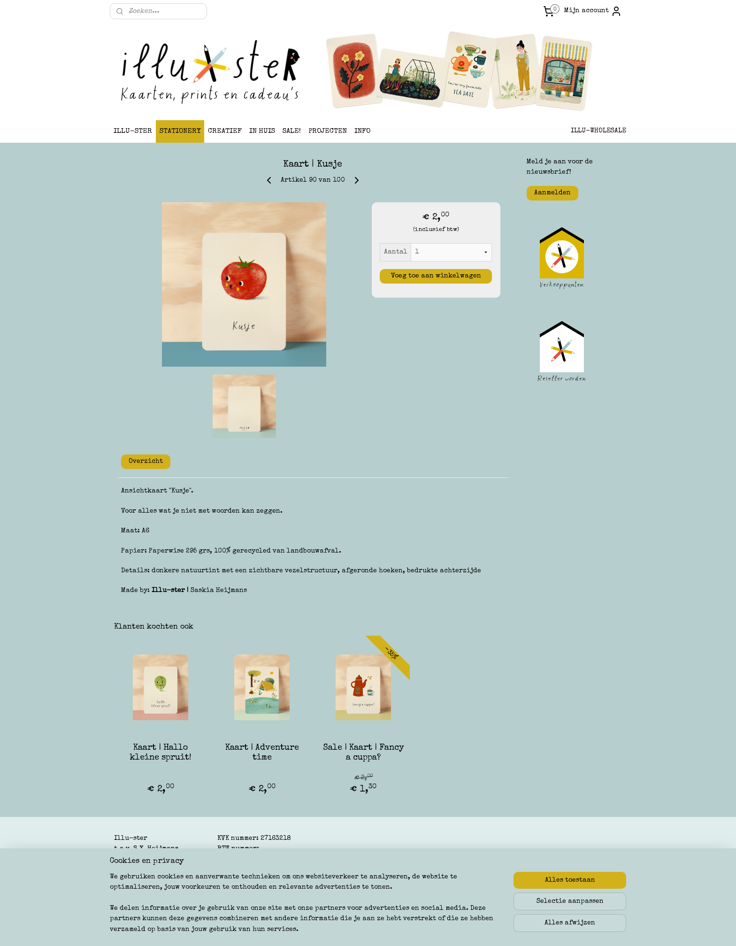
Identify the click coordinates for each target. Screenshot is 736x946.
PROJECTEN (327, 131)
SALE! (292, 131)
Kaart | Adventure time (262, 753)
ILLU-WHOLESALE (598, 131)
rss (346, 928)
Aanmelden (552, 193)
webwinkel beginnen (381, 928)
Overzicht (146, 461)
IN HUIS (262, 131)
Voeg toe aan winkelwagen (436, 276)
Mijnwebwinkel (464, 928)
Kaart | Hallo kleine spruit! (161, 753)
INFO (362, 131)
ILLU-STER (133, 131)
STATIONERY (180, 131)
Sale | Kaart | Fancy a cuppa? (363, 753)
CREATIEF (225, 131)
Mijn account (593, 11)
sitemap (327, 928)
